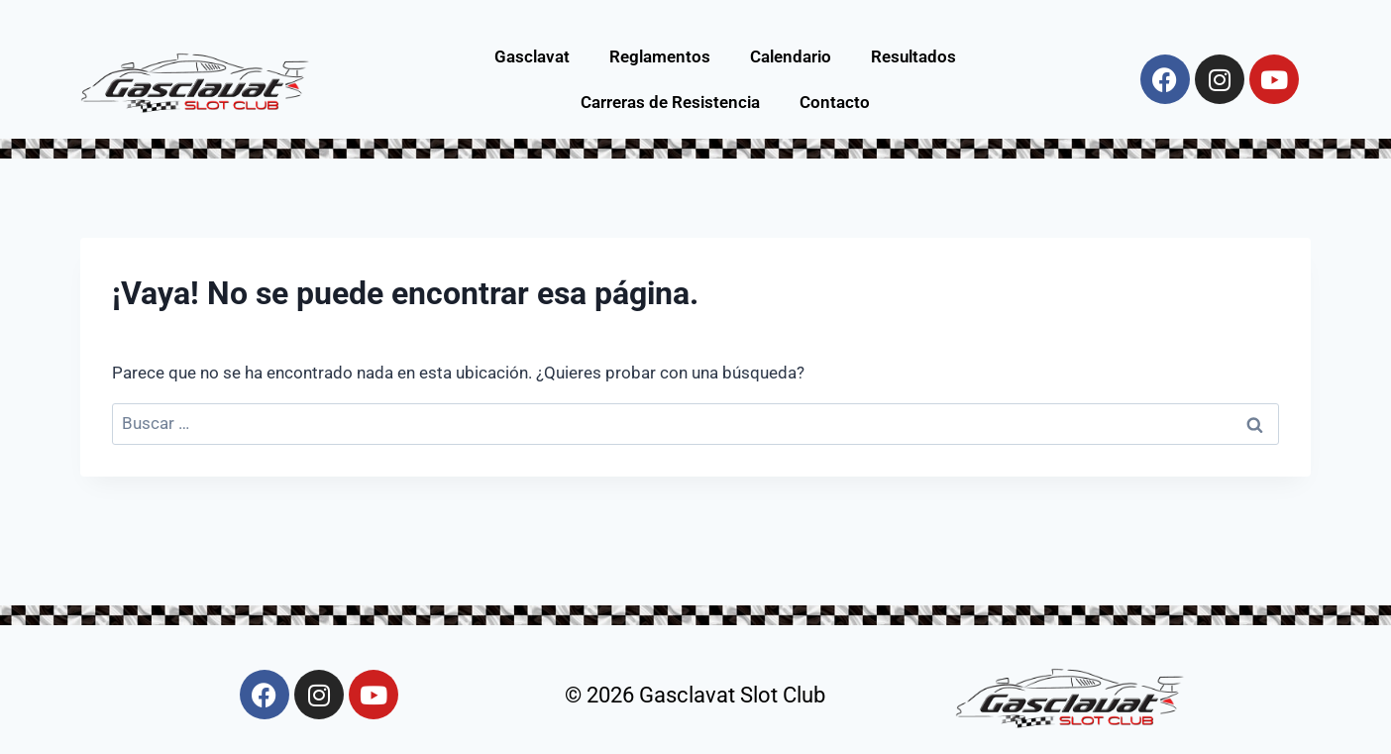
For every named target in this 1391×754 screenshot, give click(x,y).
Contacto (835, 102)
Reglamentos (659, 56)
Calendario (790, 56)
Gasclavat (532, 56)
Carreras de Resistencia (670, 102)
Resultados (913, 56)
